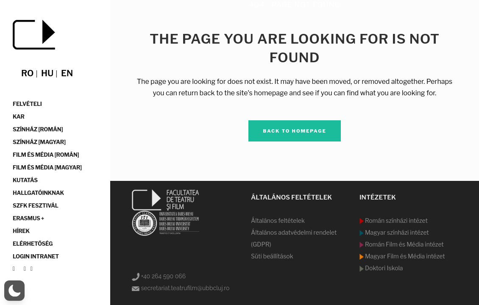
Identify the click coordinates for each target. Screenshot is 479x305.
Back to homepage (294, 131)
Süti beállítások (272, 256)
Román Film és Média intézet (404, 244)
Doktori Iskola (383, 268)
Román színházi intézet (396, 220)
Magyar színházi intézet (396, 232)
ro (27, 73)
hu (47, 73)
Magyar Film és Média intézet (404, 256)
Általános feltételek (278, 220)
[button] (14, 290)
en (67, 73)
